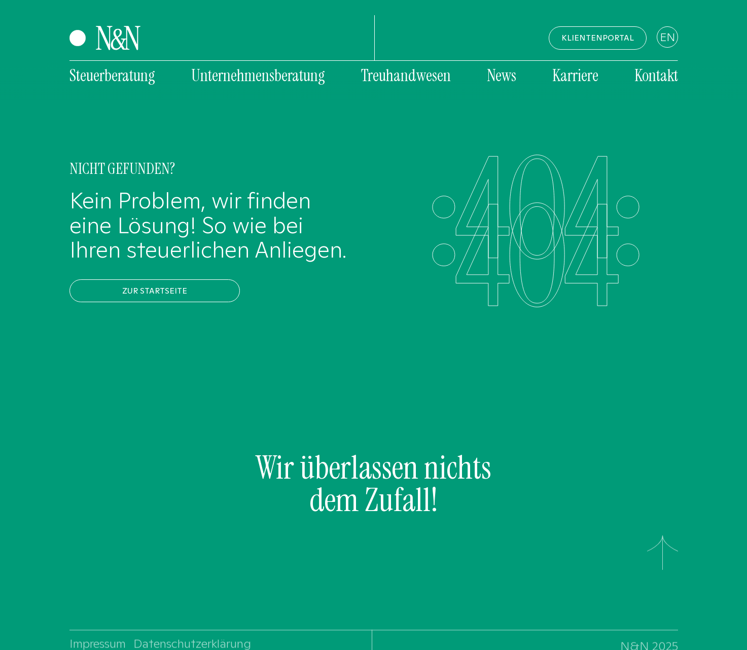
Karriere (575, 75)
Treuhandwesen (406, 75)
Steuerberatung (112, 75)
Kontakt (656, 75)
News (501, 75)
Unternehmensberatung (258, 75)
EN (667, 37)
